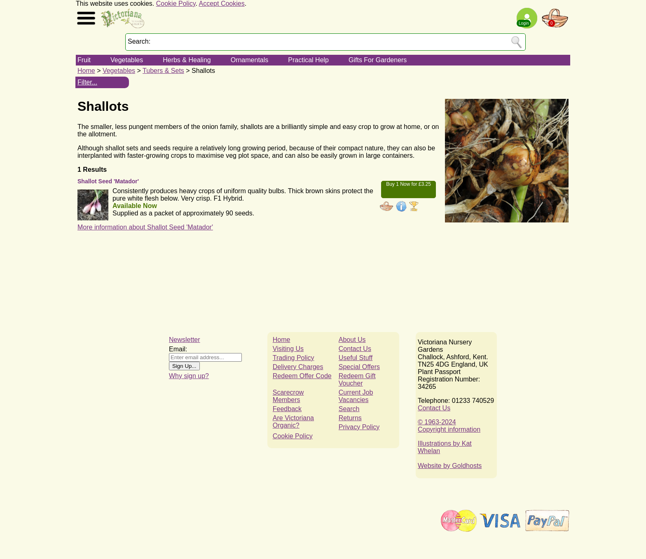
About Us (352, 339)
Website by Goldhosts (450, 465)
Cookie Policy (176, 3)
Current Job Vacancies (356, 396)
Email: (178, 349)
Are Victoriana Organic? (293, 421)
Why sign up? (189, 375)
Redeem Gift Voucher (357, 379)
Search (349, 408)
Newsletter (184, 339)
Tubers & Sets (163, 70)
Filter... (87, 82)
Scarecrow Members (288, 396)
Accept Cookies (222, 3)
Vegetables (126, 59)
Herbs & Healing (187, 59)
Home (86, 70)
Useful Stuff (355, 357)
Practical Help (308, 59)
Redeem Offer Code (302, 375)
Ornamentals (250, 59)
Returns (350, 417)
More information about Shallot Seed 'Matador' (145, 227)
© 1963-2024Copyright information (449, 426)
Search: (139, 41)
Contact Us (355, 348)
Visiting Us (288, 348)
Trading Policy (293, 357)
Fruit (84, 59)
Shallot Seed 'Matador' (108, 181)
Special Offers (359, 366)
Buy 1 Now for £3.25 (408, 184)
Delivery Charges (298, 366)
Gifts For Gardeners (378, 59)
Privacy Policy (359, 426)
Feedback (287, 408)
